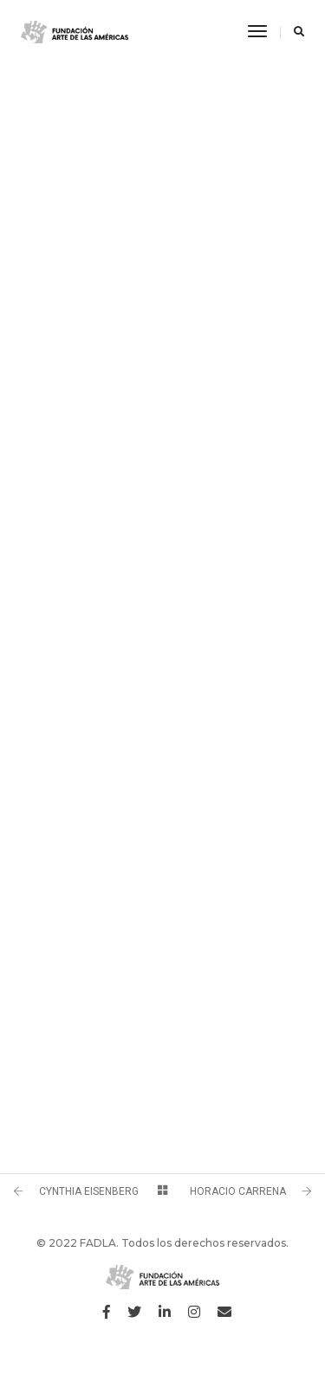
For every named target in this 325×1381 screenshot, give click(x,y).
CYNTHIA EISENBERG (89, 1191)
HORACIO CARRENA (238, 1191)
